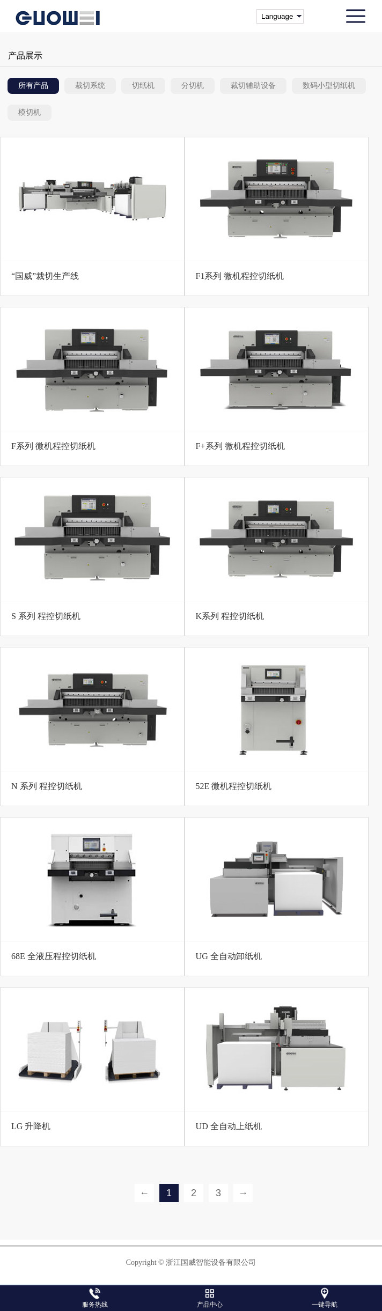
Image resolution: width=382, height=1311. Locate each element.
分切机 (192, 86)
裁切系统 (90, 86)
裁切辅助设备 (253, 86)
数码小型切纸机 (329, 86)
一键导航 (324, 1304)
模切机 (29, 112)
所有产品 (33, 86)
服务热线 (95, 1304)
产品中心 (210, 1304)
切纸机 (143, 86)
